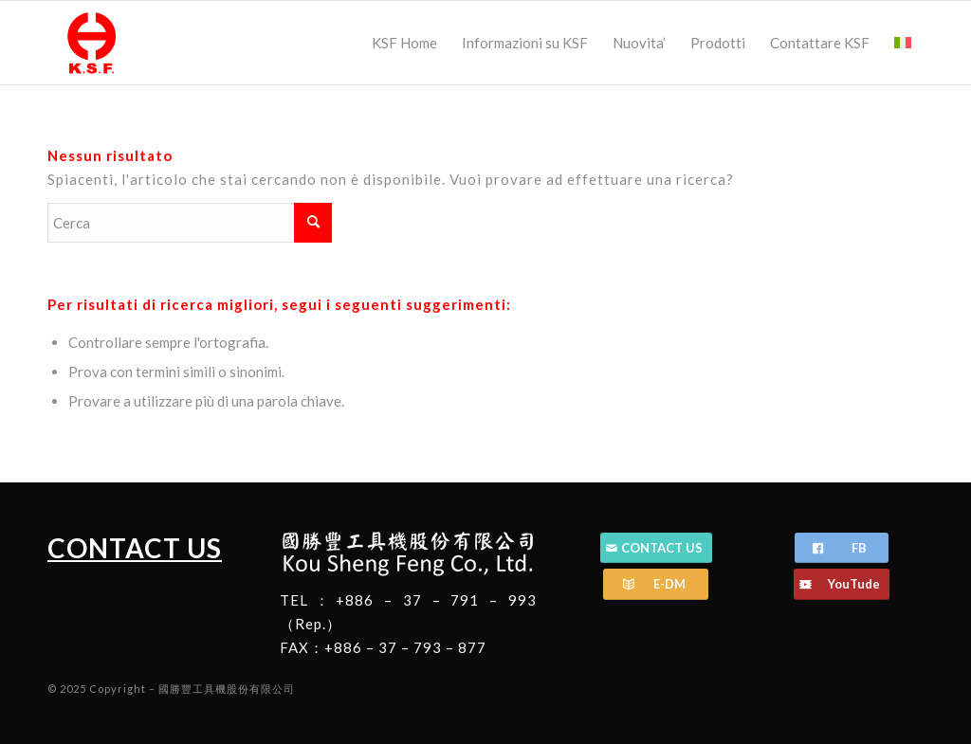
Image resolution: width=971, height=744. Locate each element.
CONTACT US (134, 548)
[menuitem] (404, 42)
